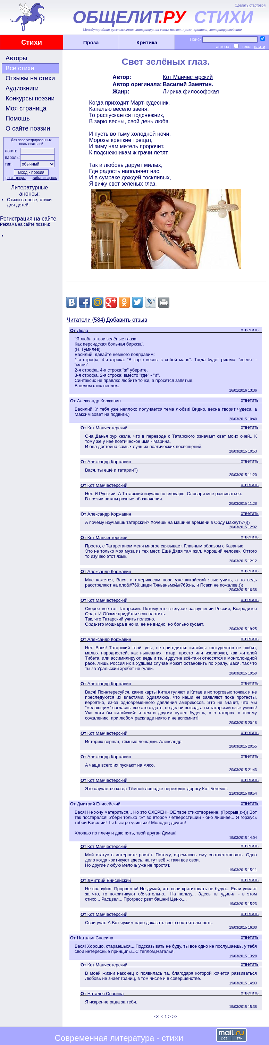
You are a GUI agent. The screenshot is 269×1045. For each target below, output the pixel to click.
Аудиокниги (22, 88)
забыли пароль (45, 178)
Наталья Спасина (95, 937)
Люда (82, 330)
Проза (91, 42)
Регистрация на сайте (28, 219)
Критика (146, 42)
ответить (250, 329)
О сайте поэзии (28, 128)
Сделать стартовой (250, 5)
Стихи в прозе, (23, 199)
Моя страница (26, 108)
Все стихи (20, 68)
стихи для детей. (29, 202)
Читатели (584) (86, 320)
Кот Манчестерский (188, 77)
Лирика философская (191, 92)
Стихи (31, 42)
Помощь (18, 118)
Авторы (16, 58)
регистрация (16, 178)
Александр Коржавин (99, 400)
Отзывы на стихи (30, 78)
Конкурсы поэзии (30, 98)
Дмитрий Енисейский (98, 803)
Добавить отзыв (126, 320)
